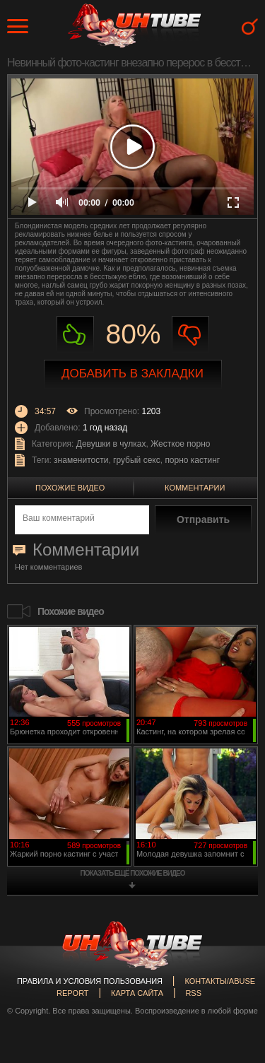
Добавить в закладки (132, 373)
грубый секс (136, 460)
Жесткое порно (180, 444)
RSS (193, 993)
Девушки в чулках (111, 444)
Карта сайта (137, 993)
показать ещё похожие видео (133, 873)
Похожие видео (70, 487)
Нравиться (75, 334)
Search (250, 26)
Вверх (233, 1003)
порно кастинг (192, 460)
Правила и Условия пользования (90, 981)
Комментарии (195, 487)
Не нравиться (190, 334)
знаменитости (81, 460)
